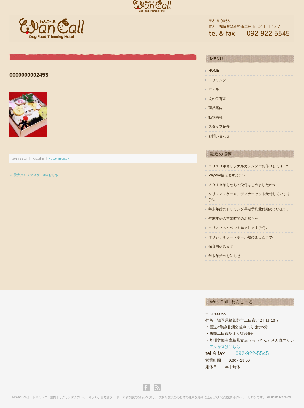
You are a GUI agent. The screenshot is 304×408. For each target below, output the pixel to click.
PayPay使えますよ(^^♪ (226, 175)
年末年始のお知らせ (224, 256)
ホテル (213, 89)
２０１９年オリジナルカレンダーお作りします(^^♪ (248, 166)
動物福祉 (215, 117)
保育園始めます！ (222, 246)
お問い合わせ (219, 136)
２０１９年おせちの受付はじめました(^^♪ (241, 185)
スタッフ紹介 (219, 127)
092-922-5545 (252, 353)
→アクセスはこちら (222, 347)
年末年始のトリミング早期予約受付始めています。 (249, 209)
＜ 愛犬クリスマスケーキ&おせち (34, 175)
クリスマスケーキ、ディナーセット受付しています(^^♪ (249, 197)
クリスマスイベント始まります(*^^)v (237, 228)
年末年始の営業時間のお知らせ (233, 218)
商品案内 (215, 108)
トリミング (217, 80)
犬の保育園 (217, 99)
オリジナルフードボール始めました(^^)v (240, 237)
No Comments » (58, 158)
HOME (213, 70)
